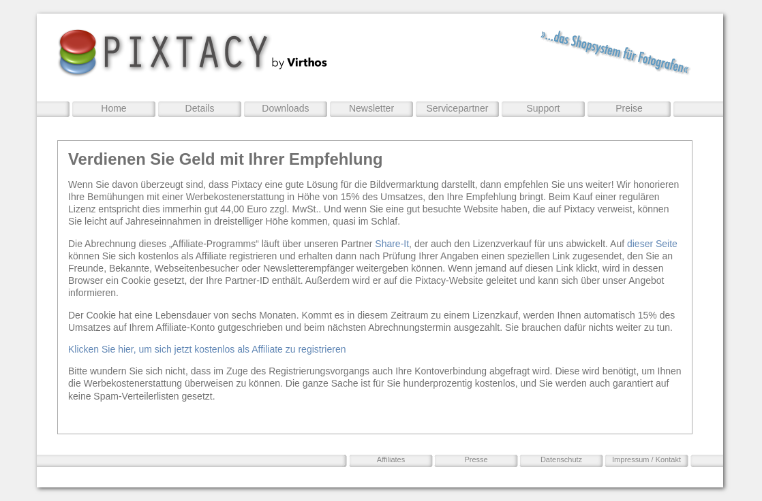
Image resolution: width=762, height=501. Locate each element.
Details (200, 108)
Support (543, 108)
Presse (475, 459)
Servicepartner (457, 108)
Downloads (285, 108)
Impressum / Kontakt (646, 459)
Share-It (392, 243)
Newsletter (371, 108)
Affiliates (391, 459)
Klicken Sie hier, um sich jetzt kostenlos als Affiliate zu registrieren (207, 349)
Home (113, 108)
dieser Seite (652, 243)
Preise (629, 108)
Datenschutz (561, 459)
